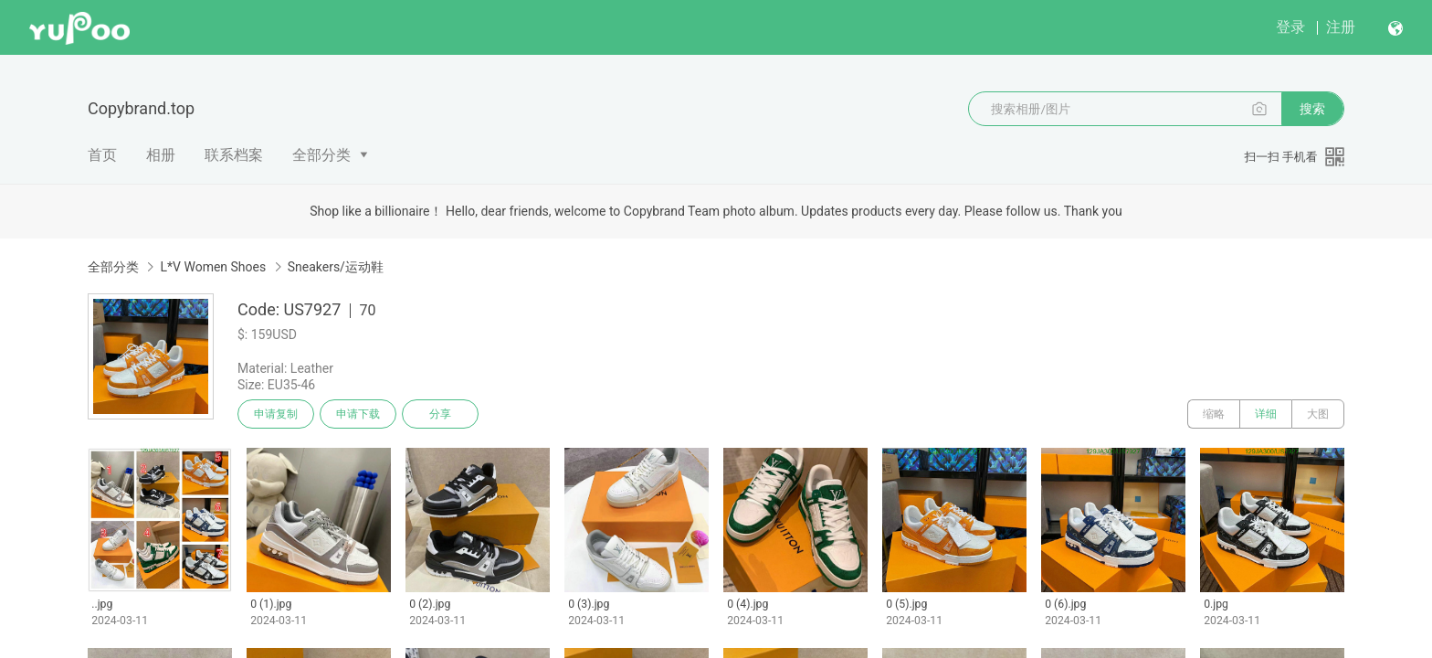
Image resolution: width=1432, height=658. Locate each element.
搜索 (1312, 108)
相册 (160, 155)
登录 (1290, 27)
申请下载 (358, 414)
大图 (1318, 414)
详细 (1266, 414)
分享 (440, 414)
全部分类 (321, 155)
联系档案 (234, 155)
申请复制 (276, 414)
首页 (102, 155)
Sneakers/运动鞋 (336, 267)
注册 (1340, 27)
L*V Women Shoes (213, 267)
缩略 (1214, 414)
